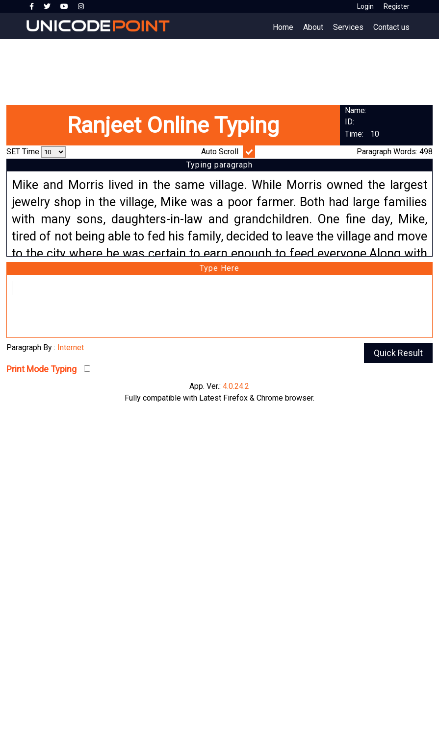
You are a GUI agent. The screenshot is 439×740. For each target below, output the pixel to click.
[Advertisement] (219, 68)
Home (283, 27)
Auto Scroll (219, 151)
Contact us (391, 27)
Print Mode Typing (41, 369)
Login (365, 6)
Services (348, 27)
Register (397, 6)
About (313, 27)
